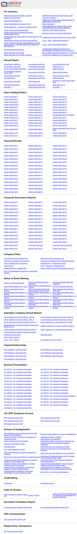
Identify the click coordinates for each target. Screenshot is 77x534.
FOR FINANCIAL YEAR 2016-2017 (51, 353)
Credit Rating (8, 483)
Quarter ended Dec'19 (11, 129)
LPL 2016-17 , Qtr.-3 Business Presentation (18, 378)
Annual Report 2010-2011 (36, 64)
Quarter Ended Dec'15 (35, 165)
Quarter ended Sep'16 (35, 115)
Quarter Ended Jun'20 (35, 185)
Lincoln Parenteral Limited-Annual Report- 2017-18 (20, 322)
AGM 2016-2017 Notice (35, 76)
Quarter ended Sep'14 (60, 107)
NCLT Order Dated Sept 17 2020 (14, 449)
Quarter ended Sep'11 (60, 97)
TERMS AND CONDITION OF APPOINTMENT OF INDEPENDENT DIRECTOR (58, 21)
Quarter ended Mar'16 (60, 112)
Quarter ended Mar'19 (11, 125)
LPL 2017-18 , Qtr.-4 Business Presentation (54, 384)
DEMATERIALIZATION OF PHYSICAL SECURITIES (21, 40)
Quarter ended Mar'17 (35, 117)
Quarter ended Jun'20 (11, 133)
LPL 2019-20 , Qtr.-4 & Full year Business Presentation (57, 396)
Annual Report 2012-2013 (12, 66)
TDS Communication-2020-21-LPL (15, 519)
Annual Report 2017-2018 (61, 76)
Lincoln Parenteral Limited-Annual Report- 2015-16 (56, 317)
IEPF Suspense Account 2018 (50, 418)
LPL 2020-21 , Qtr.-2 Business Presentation (54, 399)
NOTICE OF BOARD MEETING (14, 283)
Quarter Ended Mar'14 (11, 159)
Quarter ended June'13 (11, 104)
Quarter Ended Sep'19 (35, 182)
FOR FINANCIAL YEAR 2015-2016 (15, 353)
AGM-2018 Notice (9, 78)
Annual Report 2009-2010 (12, 64)
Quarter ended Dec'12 (35, 102)
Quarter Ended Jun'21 (60, 188)
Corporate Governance (35, 245)
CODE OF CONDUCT (49, 18)
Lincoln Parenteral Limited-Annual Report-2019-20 (20, 332)
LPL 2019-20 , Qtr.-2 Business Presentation (54, 393)
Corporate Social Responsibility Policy (16, 258)
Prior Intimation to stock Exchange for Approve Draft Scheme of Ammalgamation (20, 434)
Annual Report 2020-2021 (36, 85)
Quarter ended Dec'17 (35, 120)
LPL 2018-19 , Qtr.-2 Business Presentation (54, 387)
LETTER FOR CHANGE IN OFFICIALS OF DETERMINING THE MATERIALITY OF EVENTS (58, 49)
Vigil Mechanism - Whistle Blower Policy (53, 263)
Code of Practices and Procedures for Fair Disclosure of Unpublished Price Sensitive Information (65, 495)
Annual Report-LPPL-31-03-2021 (51, 340)
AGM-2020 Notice (34, 81)
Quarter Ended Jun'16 (11, 169)
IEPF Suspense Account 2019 (13, 421)
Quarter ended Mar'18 (60, 120)
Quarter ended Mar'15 (35, 110)
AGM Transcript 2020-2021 (37, 87)
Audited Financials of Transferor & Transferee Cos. (20, 437)
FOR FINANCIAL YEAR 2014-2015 (51, 350)
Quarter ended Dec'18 (60, 123)
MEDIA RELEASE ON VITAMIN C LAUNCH (18, 16)
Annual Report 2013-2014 (36, 66)
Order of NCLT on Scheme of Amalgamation (54, 472)
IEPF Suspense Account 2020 (50, 421)
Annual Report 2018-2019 (36, 78)
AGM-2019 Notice (58, 78)
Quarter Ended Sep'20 (60, 185)
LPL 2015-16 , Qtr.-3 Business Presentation (18, 372)
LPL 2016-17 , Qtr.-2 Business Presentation (54, 375)
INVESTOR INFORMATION (13, 21)
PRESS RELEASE (48, 24)
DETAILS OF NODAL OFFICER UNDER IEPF (57, 33)
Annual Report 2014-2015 (36, 69)
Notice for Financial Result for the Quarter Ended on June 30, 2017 (39, 290)
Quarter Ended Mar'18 (35, 175)
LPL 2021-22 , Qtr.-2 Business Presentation (54, 405)
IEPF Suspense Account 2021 (13, 424)
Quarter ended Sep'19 (60, 125)
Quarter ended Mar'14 (11, 107)
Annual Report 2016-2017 (12, 76)
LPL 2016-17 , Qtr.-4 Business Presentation (54, 378)
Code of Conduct (33, 495)
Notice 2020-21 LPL (59, 85)
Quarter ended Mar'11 (11, 97)
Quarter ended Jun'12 (60, 99)
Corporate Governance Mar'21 (62, 245)
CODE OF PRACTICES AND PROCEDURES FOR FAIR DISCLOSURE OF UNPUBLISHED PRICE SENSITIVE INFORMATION (22, 44)
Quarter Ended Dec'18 (35, 178)
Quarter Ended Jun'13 (11, 155)
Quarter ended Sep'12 (11, 102)
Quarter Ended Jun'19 (11, 182)
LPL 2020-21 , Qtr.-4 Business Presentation (54, 402)
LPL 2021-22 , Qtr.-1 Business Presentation (18, 405)
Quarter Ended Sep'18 (11, 178)
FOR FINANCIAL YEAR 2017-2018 (15, 356)
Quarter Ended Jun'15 (60, 162)
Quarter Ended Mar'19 (60, 178)
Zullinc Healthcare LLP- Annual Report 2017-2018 (56, 322)
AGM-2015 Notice (58, 69)
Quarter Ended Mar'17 (11, 172)
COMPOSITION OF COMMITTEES (15, 268)
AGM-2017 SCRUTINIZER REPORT (54, 30)
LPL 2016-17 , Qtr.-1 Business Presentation (18, 375)
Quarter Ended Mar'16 (60, 165)
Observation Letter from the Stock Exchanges (55, 447)
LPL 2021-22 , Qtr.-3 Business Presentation (18, 408)
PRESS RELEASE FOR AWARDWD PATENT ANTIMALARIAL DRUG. (18, 33)
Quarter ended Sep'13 (35, 104)
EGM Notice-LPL (58, 66)
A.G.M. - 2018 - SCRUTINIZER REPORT (55, 40)
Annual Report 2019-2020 (12, 81)
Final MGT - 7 (57, 87)
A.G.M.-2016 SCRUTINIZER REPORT (16, 30)
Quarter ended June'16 (11, 225)
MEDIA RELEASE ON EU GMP (14, 53)
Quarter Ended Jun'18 (60, 175)
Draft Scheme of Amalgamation (50, 439)
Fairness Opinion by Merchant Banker (16, 441)
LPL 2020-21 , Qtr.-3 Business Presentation (18, 402)
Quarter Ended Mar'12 (11, 152)
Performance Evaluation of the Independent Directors (57, 261)
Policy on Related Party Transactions (15, 263)
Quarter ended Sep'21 (35, 135)
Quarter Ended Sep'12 (35, 149)
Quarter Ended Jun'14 (35, 159)
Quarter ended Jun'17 (60, 117)
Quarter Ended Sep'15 (11, 165)
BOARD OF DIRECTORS (12, 18)
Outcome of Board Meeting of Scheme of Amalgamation (58, 434)
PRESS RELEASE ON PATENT (14, 50)
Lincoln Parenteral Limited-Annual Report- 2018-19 (20, 329)
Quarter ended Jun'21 (11, 135)
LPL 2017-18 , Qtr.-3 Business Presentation (18, 384)
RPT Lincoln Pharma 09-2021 (13, 531)
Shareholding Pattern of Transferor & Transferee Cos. (57, 441)
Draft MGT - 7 (8, 87)
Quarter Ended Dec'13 (60, 155)
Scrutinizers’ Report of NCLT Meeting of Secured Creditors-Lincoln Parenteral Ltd (19, 464)
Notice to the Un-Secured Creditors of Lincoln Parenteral (22, 457)
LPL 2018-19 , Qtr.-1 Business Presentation (18, 387)
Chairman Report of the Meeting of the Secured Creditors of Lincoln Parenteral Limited (19, 468)
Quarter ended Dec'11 (11, 99)
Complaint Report (9, 447)
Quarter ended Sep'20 (35, 133)
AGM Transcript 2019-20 (12, 85)
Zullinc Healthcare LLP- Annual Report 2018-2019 (56, 329)
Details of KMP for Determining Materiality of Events (57, 268)
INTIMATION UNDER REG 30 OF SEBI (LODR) (57, 16)
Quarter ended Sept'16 (35, 225)
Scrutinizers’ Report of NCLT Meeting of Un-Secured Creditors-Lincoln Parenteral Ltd (20, 460)
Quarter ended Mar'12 (35, 99)
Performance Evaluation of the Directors (17, 261)
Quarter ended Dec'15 (35, 112)
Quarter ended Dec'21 (60, 135)
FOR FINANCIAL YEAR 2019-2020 (15, 359)
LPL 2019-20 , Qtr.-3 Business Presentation (18, 396)
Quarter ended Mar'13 (60, 102)
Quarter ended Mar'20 (35, 129)
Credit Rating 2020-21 (47, 483)
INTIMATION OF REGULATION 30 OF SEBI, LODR (58, 37)
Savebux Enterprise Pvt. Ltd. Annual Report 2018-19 (57, 326)
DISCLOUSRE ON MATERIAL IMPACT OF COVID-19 (59, 53)
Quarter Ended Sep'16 (35, 169)
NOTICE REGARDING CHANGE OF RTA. (17, 24)
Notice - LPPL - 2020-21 (11, 340)
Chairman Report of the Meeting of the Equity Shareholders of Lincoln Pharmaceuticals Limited (56, 468)
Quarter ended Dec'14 (11, 110)
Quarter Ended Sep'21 (11, 192)
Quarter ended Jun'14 (35, 107)
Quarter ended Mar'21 (60, 133)
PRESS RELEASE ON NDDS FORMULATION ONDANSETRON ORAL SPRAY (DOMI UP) (57, 27)
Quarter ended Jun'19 (35, 125)
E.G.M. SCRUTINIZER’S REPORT (15, 69)
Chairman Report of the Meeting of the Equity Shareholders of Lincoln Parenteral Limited (18, 472)
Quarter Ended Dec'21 (35, 192)
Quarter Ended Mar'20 (11, 185)
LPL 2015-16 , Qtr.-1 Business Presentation (18, 369)
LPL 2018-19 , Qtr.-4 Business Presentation (54, 390)
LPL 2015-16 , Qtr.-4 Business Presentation (54, 372)
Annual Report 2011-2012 (61, 64)
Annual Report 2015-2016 (36, 72)
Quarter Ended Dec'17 (11, 175)
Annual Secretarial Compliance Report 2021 (54, 507)
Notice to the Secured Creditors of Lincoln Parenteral (57, 453)
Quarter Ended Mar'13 (60, 152)
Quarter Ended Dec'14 (11, 162)
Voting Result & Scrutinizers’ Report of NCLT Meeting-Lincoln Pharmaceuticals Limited (57, 457)
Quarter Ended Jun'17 (35, 172)
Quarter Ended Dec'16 (60, 169)
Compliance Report (10, 439)
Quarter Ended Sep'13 (35, 155)
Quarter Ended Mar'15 (35, 162)
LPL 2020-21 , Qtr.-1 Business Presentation (18, 399)
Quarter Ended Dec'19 (60, 182)
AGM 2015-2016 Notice (60, 72)
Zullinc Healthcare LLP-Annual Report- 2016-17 (19, 320)
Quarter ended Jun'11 (35, 97)
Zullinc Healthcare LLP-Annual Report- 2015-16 (19, 317)
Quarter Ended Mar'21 (35, 188)
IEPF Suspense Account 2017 (13, 418)
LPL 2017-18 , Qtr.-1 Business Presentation (18, 381)
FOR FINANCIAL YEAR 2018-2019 (51, 356)
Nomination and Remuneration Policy (52, 258)
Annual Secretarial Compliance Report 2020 (18, 507)
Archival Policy (8, 266)
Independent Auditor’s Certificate (50, 437)
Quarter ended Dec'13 (60, 104)
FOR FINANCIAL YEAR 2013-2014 (15, 350)
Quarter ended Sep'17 (11, 120)
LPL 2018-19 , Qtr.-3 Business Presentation (18, 390)
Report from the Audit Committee (14, 444)
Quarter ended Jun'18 (11, 123)
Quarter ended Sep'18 (35, 123)
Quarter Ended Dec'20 (11, 188)
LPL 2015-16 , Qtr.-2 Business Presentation (54, 369)
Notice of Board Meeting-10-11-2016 (15, 286)
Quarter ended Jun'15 (60, 110)
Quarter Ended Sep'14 (60, 159)
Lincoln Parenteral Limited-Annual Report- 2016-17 (56, 320)
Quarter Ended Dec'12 (35, 152)
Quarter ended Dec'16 (11, 117)
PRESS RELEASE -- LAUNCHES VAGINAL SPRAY (20, 27)
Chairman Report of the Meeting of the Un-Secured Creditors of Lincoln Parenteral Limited (56, 464)
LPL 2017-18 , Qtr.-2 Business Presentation (54, 381)
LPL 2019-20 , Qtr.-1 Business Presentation (18, 393)
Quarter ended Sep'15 (11, 112)
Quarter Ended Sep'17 (60, 172)
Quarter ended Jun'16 (11, 115)
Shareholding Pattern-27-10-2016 (63, 115)
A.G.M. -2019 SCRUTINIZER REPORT (54, 44)
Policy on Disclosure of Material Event (52, 266)
